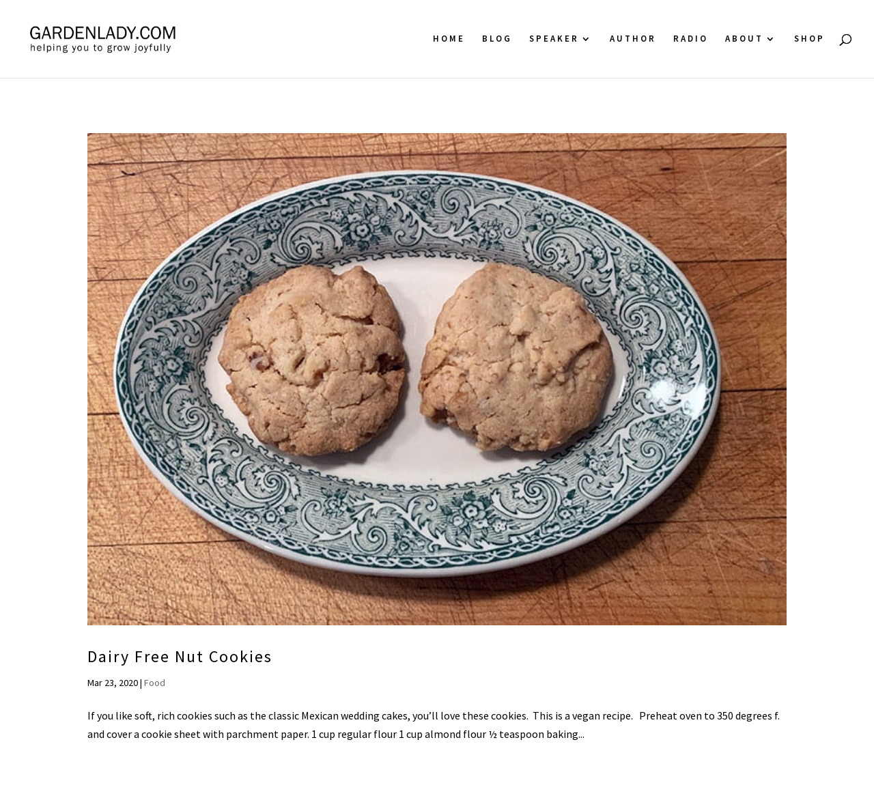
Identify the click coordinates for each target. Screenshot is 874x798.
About (744, 39)
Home (449, 39)
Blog (497, 39)
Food (154, 682)
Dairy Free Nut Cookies (179, 656)
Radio (690, 39)
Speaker (554, 39)
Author (633, 39)
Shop (809, 39)
